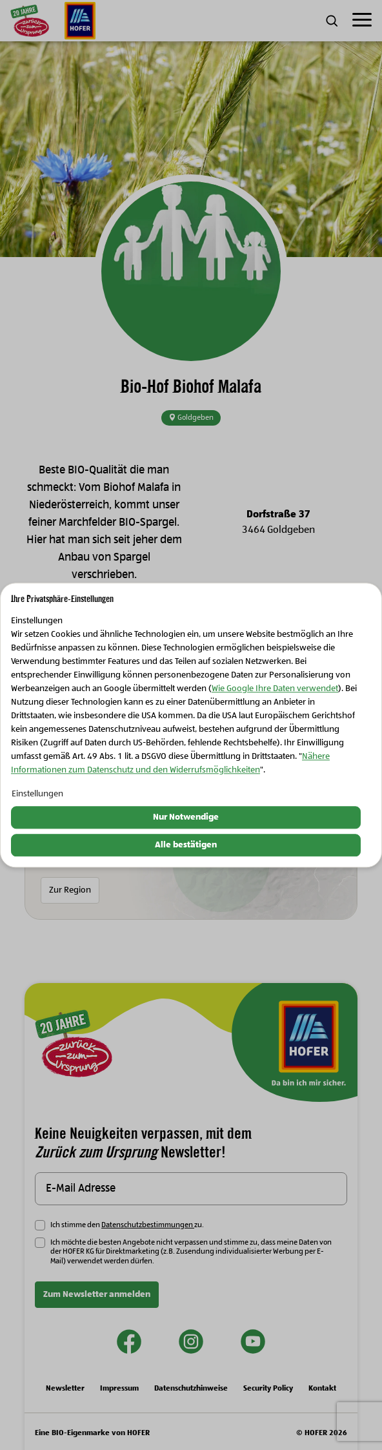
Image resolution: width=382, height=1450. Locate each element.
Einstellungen (37, 794)
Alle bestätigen (186, 844)
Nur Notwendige (186, 817)
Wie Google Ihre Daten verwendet (275, 689)
